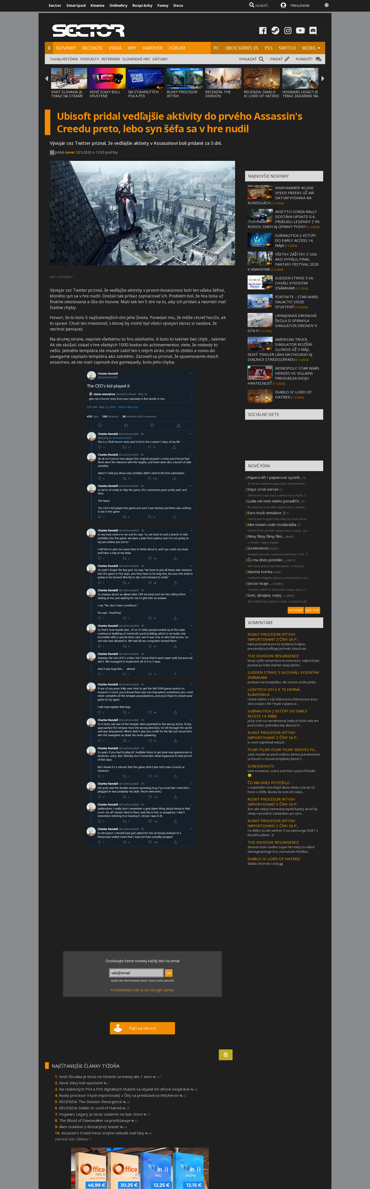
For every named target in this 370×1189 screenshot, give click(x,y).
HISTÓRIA (70, 59)
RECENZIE (92, 48)
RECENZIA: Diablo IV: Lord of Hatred (94, 1107)
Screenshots (258, 548)
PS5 (268, 48)
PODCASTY (89, 59)
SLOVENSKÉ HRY (136, 59)
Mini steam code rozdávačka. (272, 524)
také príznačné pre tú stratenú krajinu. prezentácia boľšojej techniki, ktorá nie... (278, 646)
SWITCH (287, 48)
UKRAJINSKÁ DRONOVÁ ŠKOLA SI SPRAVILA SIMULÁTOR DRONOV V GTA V (282, 323)
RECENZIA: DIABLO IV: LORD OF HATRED (261, 93)
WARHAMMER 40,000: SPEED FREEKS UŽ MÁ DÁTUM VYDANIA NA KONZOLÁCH (281, 195)
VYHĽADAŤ (248, 59)
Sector (55, 5)
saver (70, 152)
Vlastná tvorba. (260, 571)
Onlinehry (118, 5)
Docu (178, 5)
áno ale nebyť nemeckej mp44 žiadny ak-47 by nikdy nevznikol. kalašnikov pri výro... (283, 811)
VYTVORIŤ (296, 610)
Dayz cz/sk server (263, 489)
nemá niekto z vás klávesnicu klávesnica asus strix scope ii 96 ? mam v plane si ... (283, 701)
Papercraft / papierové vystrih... (274, 477)
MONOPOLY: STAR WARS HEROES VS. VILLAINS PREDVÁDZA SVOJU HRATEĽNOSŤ (283, 376)
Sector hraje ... (259, 583)
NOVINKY (66, 48)
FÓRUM (177, 48)
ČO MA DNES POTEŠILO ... (270, 782)
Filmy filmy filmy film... (265, 536)
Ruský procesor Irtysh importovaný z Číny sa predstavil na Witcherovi (123, 1095)
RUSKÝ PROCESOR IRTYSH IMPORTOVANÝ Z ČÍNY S (182, 97)
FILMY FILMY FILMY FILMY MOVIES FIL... (282, 749)
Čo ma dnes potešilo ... (266, 559)
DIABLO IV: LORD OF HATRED (274, 858)
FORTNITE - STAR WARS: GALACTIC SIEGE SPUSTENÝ (297, 301)
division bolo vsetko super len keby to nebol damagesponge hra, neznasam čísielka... (281, 849)
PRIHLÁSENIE (300, 5)
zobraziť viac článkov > (73, 1139)
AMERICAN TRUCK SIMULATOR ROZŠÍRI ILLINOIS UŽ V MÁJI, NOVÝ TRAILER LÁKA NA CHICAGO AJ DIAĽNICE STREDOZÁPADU (280, 349)
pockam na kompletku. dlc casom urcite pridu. (282, 682)
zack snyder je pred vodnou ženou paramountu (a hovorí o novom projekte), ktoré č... (284, 756)
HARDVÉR (152, 48)
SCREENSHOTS (261, 766)
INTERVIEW (110, 59)
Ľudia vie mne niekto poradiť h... (274, 500)
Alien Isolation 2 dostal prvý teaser (93, 1126)
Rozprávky (142, 5)
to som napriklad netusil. (266, 742)
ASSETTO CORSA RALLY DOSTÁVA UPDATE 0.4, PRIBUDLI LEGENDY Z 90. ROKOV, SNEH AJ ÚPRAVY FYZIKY (284, 219)
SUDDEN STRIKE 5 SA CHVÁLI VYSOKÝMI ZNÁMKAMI (294, 282)
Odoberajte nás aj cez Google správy (144, 990)
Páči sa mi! (142, 1028)
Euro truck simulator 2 (266, 512)
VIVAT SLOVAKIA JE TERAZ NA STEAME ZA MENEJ (67, 95)
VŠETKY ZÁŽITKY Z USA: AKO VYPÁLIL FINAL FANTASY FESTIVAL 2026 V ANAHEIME (283, 262)
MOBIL (309, 48)
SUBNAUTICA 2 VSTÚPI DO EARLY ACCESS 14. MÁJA (295, 240)
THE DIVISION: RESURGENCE (273, 655)
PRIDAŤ (276, 59)
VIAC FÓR (312, 610)
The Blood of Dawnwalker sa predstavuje (98, 1120)
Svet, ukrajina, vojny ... (266, 595)
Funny (162, 5)
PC (216, 48)
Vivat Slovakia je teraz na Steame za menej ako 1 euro (110, 1076)
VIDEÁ (115, 48)
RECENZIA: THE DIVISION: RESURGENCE (218, 95)
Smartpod (76, 5)
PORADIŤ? (304, 59)
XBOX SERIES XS (241, 48)
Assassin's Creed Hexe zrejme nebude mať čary (106, 1132)
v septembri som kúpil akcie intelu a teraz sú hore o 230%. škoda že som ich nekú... (281, 789)
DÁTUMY (159, 59)
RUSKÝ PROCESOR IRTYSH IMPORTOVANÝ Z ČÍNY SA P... (273, 637)
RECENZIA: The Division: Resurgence (94, 1101)
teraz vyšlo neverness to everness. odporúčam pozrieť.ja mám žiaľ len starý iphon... (283, 662)
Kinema (97, 5)
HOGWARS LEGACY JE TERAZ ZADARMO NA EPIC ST (300, 95)
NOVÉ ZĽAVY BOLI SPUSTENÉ (105, 93)
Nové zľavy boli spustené (84, 1082)
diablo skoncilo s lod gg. (265, 863)
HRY (132, 48)
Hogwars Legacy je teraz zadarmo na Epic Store (104, 1114)
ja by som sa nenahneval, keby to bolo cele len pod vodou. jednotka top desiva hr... (283, 722)
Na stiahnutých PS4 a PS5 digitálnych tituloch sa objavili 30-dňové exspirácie (128, 1089)
